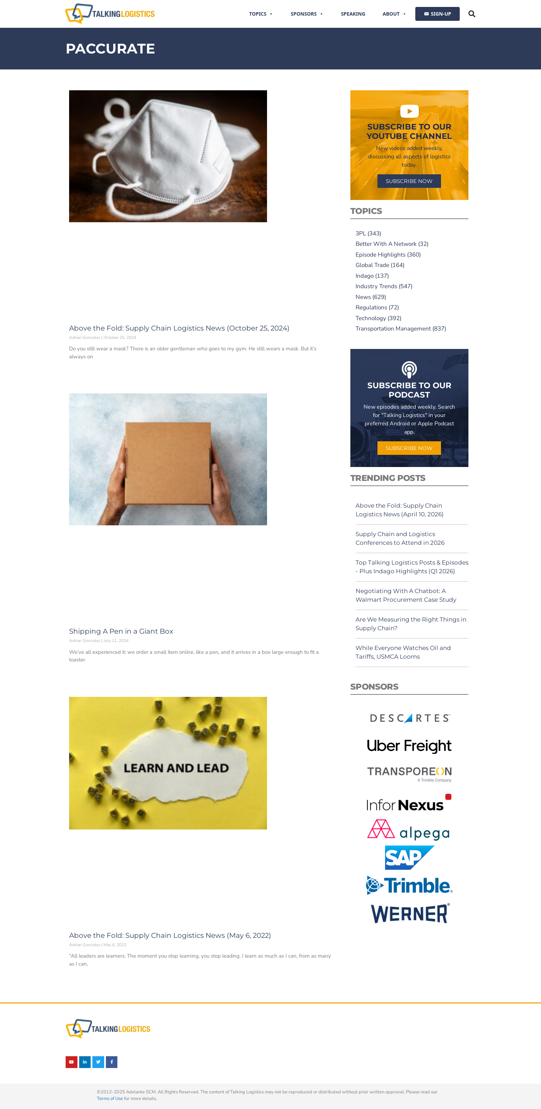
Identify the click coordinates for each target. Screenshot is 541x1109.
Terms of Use (110, 1098)
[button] (472, 14)
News (363, 297)
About (395, 14)
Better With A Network (386, 244)
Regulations (371, 307)
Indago (365, 276)
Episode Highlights (381, 255)
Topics (261, 14)
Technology (371, 318)
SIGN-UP (441, 13)
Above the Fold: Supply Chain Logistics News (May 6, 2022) (170, 935)
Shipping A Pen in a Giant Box (121, 631)
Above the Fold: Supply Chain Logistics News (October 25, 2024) (179, 328)
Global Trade (372, 265)
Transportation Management (393, 329)
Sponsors (307, 14)
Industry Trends (376, 286)
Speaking (353, 13)
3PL (361, 233)
